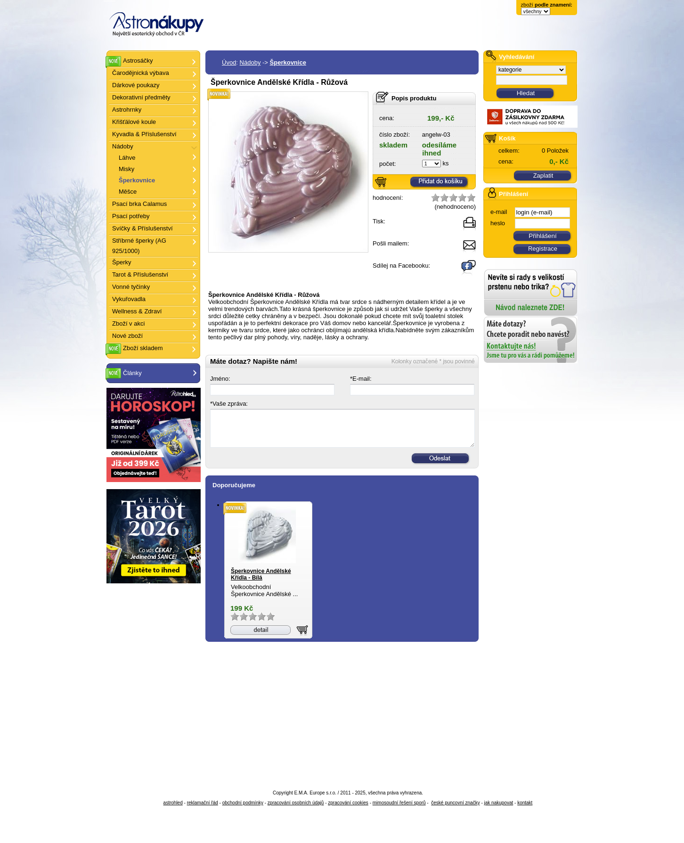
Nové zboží (127, 335)
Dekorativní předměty (141, 97)
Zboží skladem (143, 348)
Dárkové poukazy (135, 85)
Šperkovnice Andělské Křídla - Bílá (261, 574)
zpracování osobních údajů (296, 802)
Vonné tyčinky (131, 286)
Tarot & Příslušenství (140, 274)
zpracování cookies (348, 802)
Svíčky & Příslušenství (142, 228)
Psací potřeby (131, 216)
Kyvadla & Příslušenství (144, 134)
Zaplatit (543, 175)
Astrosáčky (138, 60)
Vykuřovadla (129, 299)
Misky (126, 168)
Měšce (128, 191)
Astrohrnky (126, 109)
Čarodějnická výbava (140, 72)
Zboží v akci (128, 323)
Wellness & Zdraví (137, 311)
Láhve (127, 157)
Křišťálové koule (134, 121)
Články (161, 372)
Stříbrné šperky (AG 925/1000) (139, 245)
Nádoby (250, 62)
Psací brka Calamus (139, 203)
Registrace (542, 248)
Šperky (121, 262)
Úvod (229, 62)
